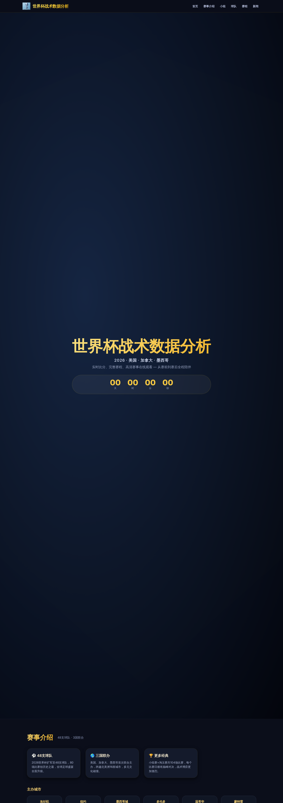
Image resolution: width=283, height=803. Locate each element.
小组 (223, 6)
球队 (233, 6)
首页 (195, 6)
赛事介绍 (209, 6)
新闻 (255, 6)
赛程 (244, 6)
